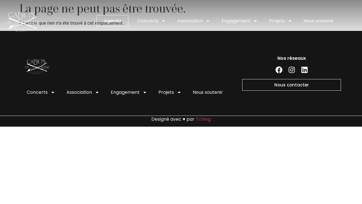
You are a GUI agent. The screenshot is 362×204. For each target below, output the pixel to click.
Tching (203, 119)
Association (193, 21)
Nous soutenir (319, 21)
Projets (280, 21)
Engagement (239, 21)
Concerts (151, 21)
